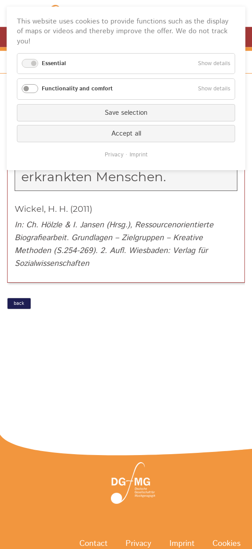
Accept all (126, 133)
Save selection (126, 112)
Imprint (139, 155)
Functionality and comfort (77, 89)
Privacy (114, 155)
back (19, 303)
